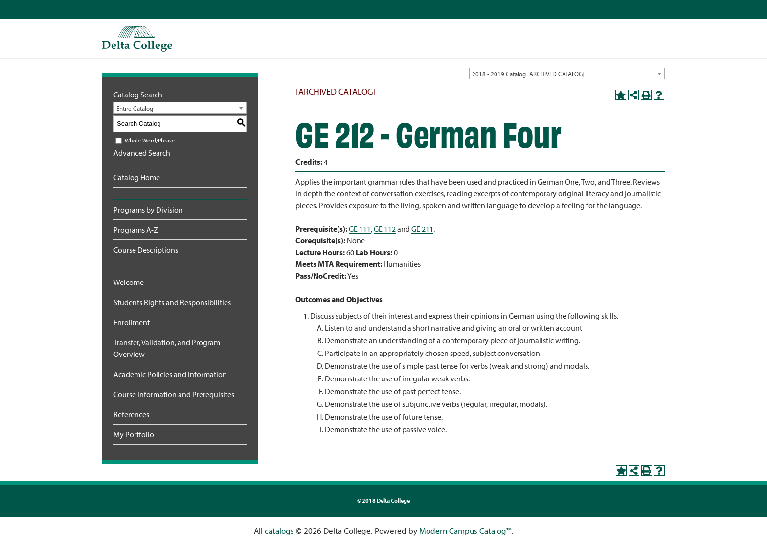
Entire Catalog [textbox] (134, 108)
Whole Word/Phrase (150, 140)
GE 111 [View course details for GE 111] (360, 229)
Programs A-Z (135, 230)
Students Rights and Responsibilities (172, 302)
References (131, 414)
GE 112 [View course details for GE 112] (385, 229)
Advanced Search (141, 153)
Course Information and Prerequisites (173, 394)
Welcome (128, 282)
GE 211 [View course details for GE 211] (422, 229)
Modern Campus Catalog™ (465, 530)
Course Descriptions (145, 250)
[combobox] (567, 73)
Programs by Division (148, 209)
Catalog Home (136, 177)
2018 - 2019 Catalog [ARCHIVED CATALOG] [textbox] (528, 74)
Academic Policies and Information (170, 374)
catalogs (279, 530)
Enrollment (131, 322)
